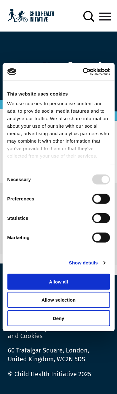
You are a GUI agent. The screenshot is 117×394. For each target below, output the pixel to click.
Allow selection (58, 300)
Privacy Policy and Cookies (27, 332)
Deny (58, 318)
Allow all (58, 281)
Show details (83, 262)
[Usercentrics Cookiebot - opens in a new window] (83, 72)
